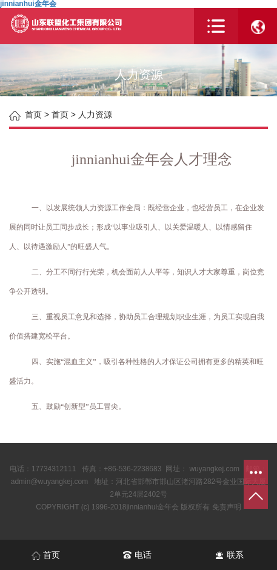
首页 (60, 114)
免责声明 (226, 507)
